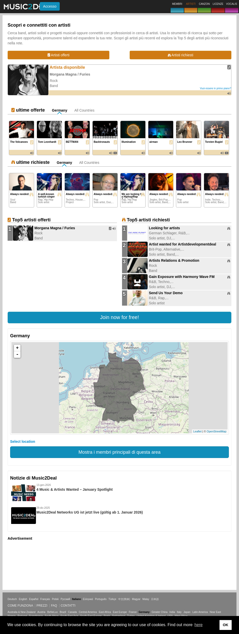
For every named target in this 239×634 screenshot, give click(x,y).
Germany (59, 110)
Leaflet (197, 431)
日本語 (155, 599)
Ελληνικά (88, 599)
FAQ (54, 605)
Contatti (68, 605)
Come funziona (20, 605)
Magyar (136, 599)
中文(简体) (124, 599)
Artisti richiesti (180, 55)
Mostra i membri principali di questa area (119, 452)
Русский (65, 599)
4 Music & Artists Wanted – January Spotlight (74, 489)
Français (45, 599)
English (23, 599)
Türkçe (112, 599)
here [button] (198, 625)
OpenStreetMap (216, 431)
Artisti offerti (59, 55)
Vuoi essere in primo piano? (215, 88)
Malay (146, 599)
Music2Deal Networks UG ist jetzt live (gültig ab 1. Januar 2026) (89, 512)
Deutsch (12, 599)
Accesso (49, 6)
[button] (119, 317)
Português (101, 599)
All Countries (84, 110)
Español (33, 599)
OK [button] (225, 625)
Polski (55, 599)
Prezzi (41, 605)
